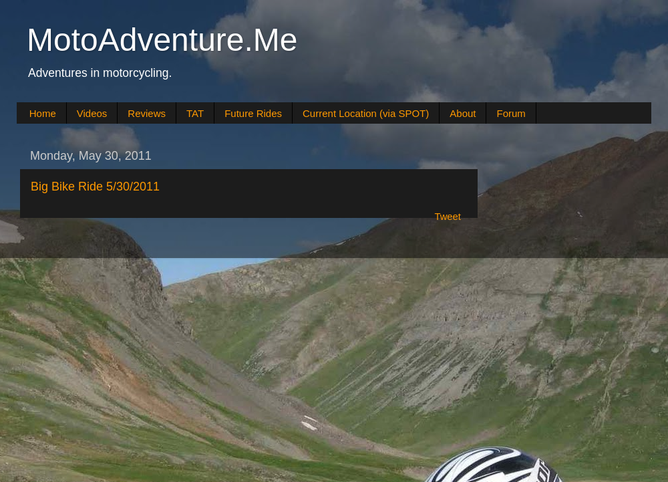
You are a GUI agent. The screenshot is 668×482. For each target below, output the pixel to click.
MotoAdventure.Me (162, 39)
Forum (510, 113)
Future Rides (253, 113)
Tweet (447, 216)
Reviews (147, 113)
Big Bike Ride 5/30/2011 (95, 186)
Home (42, 113)
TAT (195, 113)
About (463, 113)
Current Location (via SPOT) (366, 113)
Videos (92, 113)
